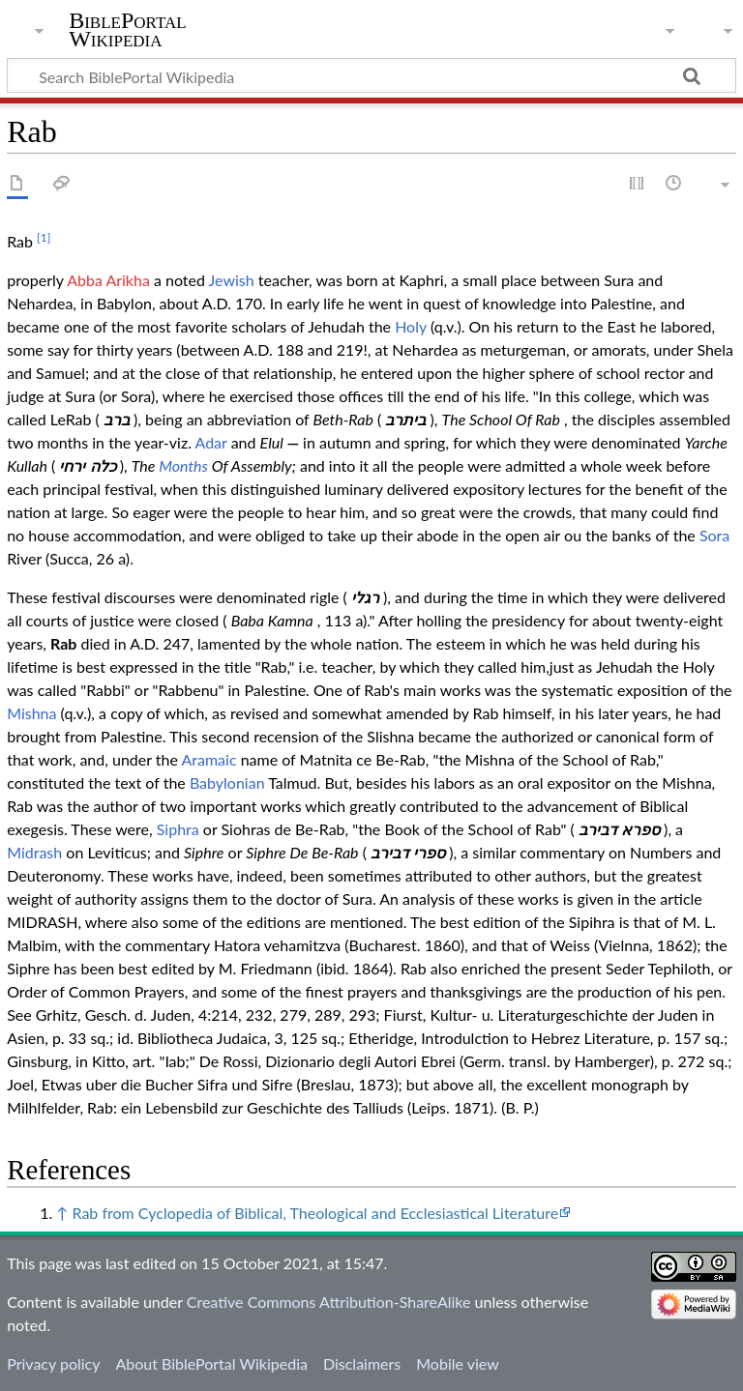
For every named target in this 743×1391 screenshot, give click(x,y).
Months (183, 465)
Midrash (34, 852)
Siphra (178, 829)
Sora (714, 535)
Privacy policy (53, 1363)
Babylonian (227, 782)
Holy (411, 326)
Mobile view (457, 1363)
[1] (43, 237)
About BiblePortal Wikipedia (211, 1363)
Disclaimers (362, 1363)
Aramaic (209, 759)
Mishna (31, 713)
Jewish (231, 280)
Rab (63, 643)
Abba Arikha (108, 280)
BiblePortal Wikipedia (127, 30)
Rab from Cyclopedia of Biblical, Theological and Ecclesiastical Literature (315, 1212)
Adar (210, 442)
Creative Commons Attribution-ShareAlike (329, 1301)
